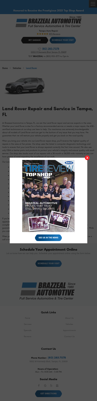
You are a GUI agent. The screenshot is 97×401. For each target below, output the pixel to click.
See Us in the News (48, 237)
